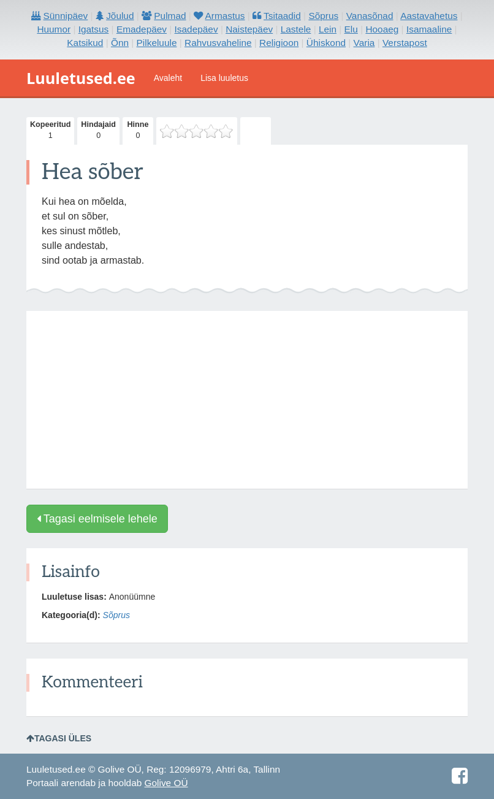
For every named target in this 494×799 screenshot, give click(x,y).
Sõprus (116, 615)
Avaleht (168, 78)
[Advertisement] (247, 400)
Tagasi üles (58, 738)
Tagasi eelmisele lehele (97, 519)
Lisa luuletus (224, 78)
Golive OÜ (166, 783)
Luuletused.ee (80, 77)
